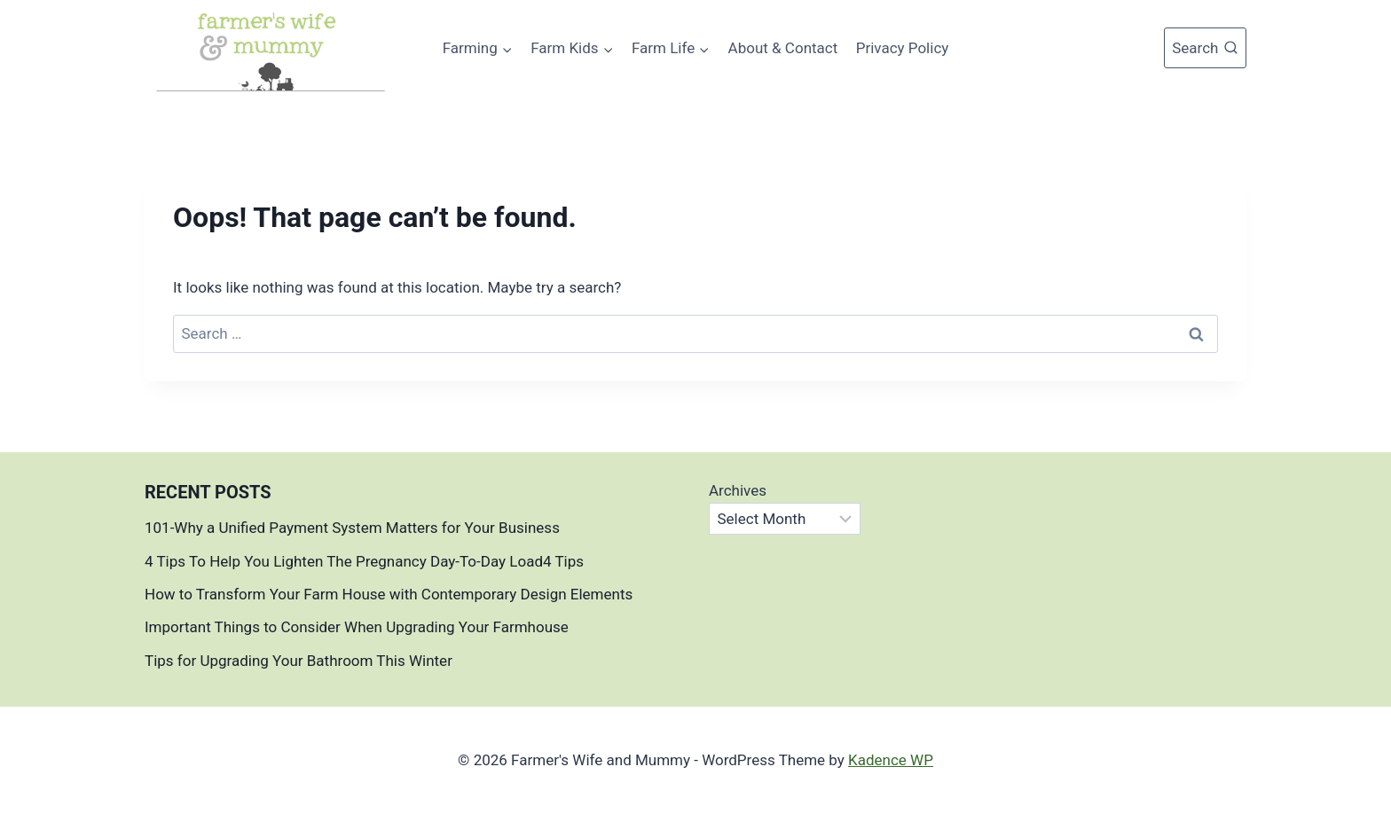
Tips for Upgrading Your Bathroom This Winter (298, 660)
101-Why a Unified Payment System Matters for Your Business (352, 527)
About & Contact (783, 48)
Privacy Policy (902, 48)
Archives (737, 490)
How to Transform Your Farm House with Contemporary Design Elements (389, 594)
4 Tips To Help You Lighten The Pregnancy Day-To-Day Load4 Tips (364, 561)
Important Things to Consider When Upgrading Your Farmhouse (358, 627)
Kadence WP (890, 760)
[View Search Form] (1205, 47)
